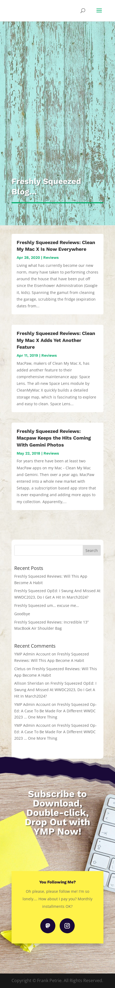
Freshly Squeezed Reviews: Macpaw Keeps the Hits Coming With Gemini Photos (54, 437)
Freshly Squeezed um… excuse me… (46, 605)
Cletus (20, 668)
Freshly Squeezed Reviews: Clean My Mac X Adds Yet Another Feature (56, 339)
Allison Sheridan (29, 683)
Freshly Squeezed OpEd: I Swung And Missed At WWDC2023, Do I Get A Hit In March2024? (55, 690)
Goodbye (22, 613)
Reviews (51, 257)
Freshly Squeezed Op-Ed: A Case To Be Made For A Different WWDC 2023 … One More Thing (55, 711)
